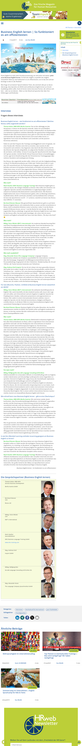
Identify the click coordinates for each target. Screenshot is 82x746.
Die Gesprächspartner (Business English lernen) (70, 54)
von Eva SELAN (30, 40)
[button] (17, 618)
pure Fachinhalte (52, 609)
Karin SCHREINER (20, 663)
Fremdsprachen (21, 613)
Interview (65, 50)
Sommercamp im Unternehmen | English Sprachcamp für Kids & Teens (18, 691)
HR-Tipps (33, 650)
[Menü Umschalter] (2, 23)
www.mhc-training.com (12, 542)
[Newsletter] (63, 35)
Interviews (77, 27)
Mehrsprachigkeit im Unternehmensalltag (19, 654)
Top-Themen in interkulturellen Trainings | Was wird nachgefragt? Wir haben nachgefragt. (60, 656)
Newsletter (70, 32)
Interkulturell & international (34, 609)
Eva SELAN (59, 663)
